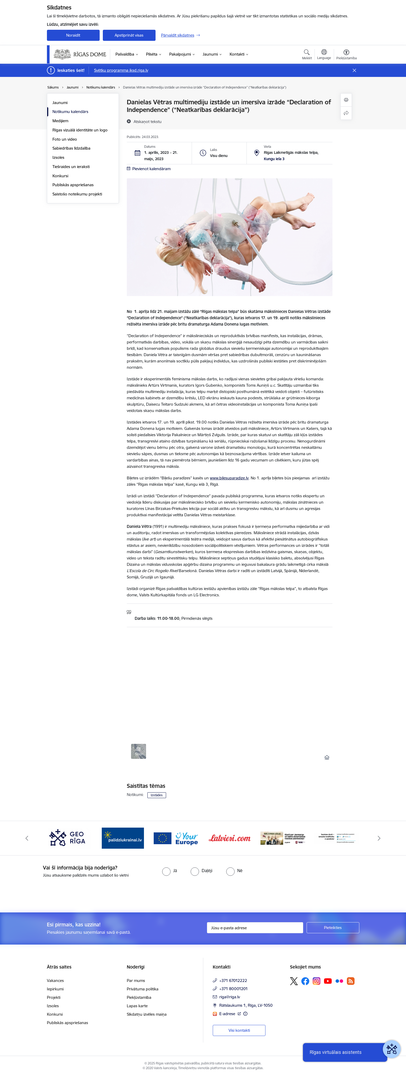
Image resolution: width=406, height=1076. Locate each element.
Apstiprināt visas (129, 35)
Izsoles (58, 157)
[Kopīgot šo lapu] (346, 113)
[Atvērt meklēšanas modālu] (307, 55)
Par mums (136, 980)
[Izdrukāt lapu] (346, 100)
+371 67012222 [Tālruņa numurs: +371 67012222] (233, 980)
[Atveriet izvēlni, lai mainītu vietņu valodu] (324, 55)
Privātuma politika (142, 988)
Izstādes (157, 795)
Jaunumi (59, 102)
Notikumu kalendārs (70, 111)
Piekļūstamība (139, 997)
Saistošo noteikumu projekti (77, 193)
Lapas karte (137, 1005)
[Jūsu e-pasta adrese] (255, 927)
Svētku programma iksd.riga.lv (121, 70)
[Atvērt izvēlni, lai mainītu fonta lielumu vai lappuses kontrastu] (346, 55)
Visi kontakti (239, 1030)
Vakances (55, 980)
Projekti (53, 997)
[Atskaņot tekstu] (148, 121)
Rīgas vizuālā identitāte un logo (80, 129)
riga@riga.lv (229, 996)
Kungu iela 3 (274, 158)
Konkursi (60, 175)
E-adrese (227, 1013)
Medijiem (60, 120)
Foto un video (64, 139)
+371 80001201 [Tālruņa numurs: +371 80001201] (233, 988)
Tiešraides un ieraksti (71, 166)
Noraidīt (73, 35)
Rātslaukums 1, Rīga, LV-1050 (246, 1005)
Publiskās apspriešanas (73, 184)
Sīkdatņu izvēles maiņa (147, 1014)
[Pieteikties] (333, 927)
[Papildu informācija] (245, 1014)
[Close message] (354, 70)
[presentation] (44, 893)
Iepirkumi (55, 988)
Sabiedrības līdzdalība (71, 148)
